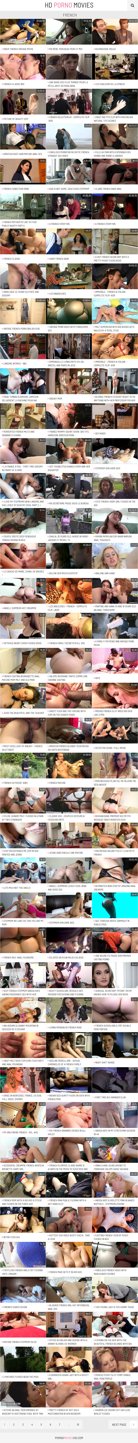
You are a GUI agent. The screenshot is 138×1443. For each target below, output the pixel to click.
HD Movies (69, 5)
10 (78, 1424)
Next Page (124, 1424)
